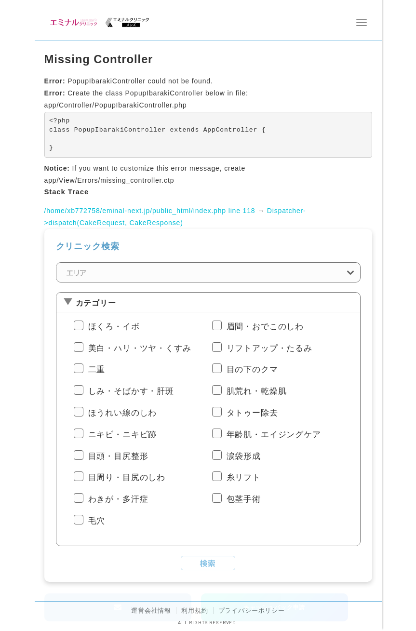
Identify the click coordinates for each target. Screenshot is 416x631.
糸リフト (244, 477)
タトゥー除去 (252, 412)
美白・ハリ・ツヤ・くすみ (139, 348)
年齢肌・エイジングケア (274, 434)
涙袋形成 (244, 456)
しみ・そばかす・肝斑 (131, 391)
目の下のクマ (252, 369)
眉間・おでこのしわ (265, 326)
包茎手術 (244, 499)
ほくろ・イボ (114, 326)
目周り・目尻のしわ (127, 477)
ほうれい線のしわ (122, 412)
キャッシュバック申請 (274, 607)
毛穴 (97, 520)
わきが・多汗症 (118, 499)
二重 (97, 369)
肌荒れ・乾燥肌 (257, 391)
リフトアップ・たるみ (269, 348)
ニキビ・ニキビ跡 (122, 434)
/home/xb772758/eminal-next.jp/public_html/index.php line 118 (149, 211)
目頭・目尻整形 (118, 456)
